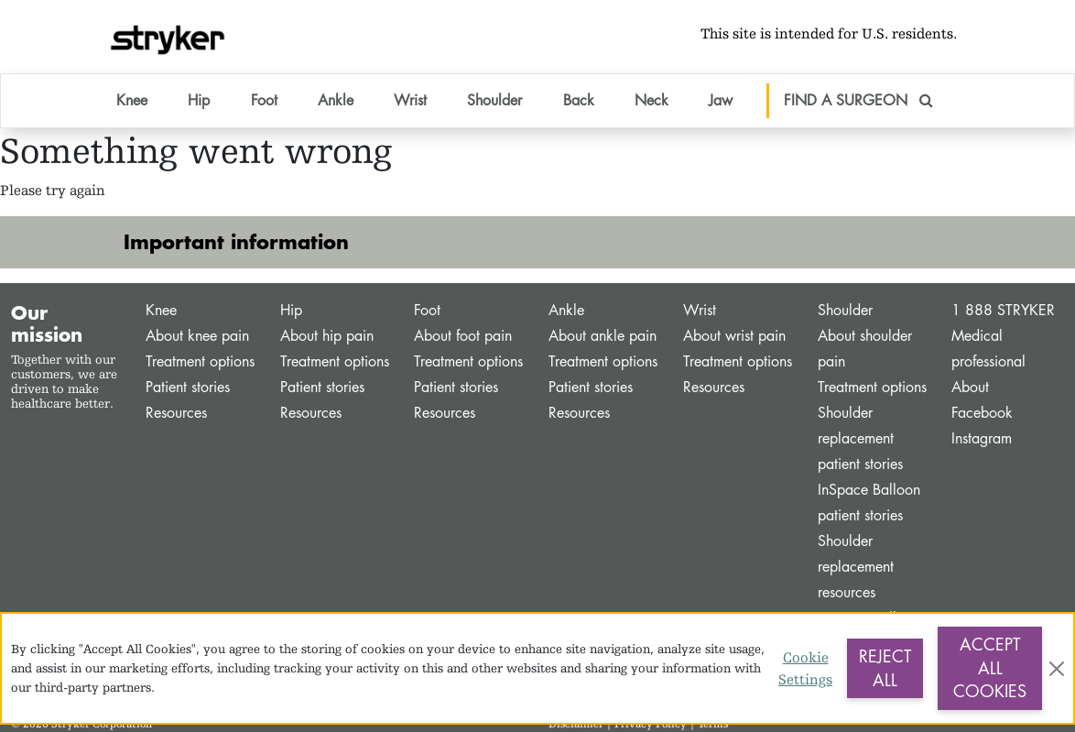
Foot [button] (264, 100)
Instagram (981, 438)
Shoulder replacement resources (856, 566)
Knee (161, 310)
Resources (176, 412)
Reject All (885, 668)
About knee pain (197, 335)
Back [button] (578, 100)
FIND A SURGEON (858, 100)
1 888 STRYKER (1003, 310)
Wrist (699, 310)
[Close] (1056, 669)
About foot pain (463, 335)
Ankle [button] (335, 100)
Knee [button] (131, 100)
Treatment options (200, 361)
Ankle (566, 310)
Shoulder (845, 310)
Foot (427, 310)
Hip (291, 310)
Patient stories (188, 387)
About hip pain (327, 335)
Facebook (982, 412)
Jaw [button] (721, 100)
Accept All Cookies (989, 667)
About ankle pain (602, 335)
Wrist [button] (410, 100)
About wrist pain (734, 335)
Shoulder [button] (494, 100)
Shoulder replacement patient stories (860, 438)
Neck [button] (651, 100)
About (970, 387)
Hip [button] (199, 100)
